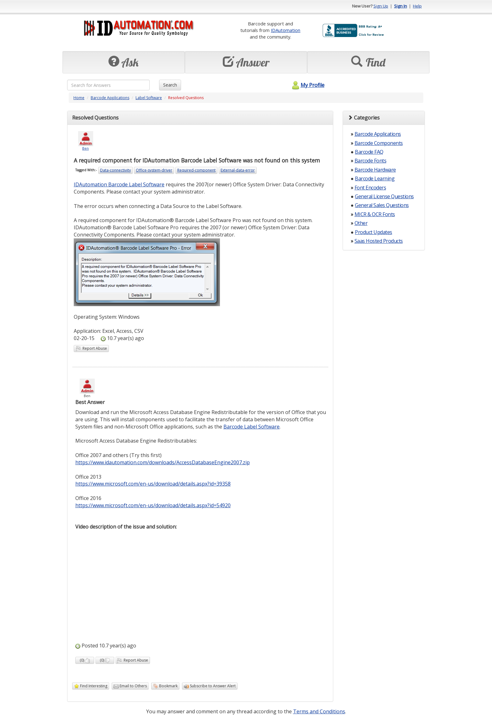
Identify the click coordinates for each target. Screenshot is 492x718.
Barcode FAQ (369, 151)
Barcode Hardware (375, 169)
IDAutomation (285, 30)
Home (78, 97)
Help (417, 6)
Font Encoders (370, 187)
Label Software (149, 97)
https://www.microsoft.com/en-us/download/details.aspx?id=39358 (153, 483)
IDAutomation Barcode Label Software (119, 184)
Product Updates (373, 232)
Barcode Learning (374, 178)
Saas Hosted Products (379, 240)
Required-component (196, 170)
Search (170, 85)
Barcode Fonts (371, 160)
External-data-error (238, 170)
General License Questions (384, 196)
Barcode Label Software (251, 426)
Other (361, 223)
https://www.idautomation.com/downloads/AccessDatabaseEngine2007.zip (162, 462)
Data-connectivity (115, 170)
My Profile (307, 85)
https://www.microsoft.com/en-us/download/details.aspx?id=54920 (153, 505)
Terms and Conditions (319, 711)
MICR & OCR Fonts (375, 214)
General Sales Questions (382, 205)
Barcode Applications (110, 97)
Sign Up (380, 6)
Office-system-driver (154, 170)
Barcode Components (379, 143)
